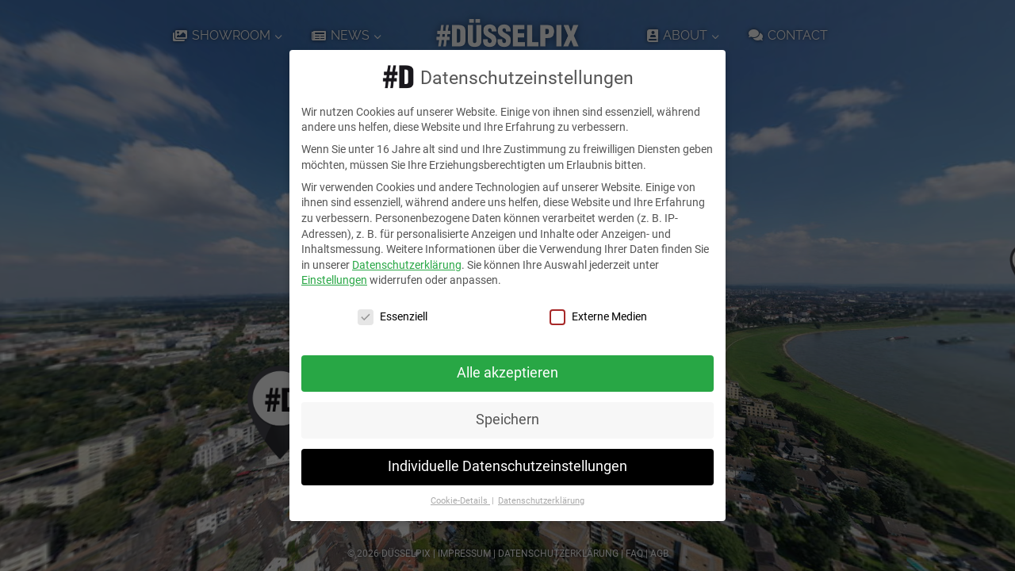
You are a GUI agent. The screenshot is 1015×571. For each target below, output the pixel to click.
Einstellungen (334, 280)
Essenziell (392, 316)
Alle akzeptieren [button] (507, 373)
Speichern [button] (507, 419)
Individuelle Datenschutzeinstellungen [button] (507, 466)
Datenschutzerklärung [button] (541, 501)
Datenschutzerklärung (407, 265)
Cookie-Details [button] (460, 501)
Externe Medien (598, 316)
